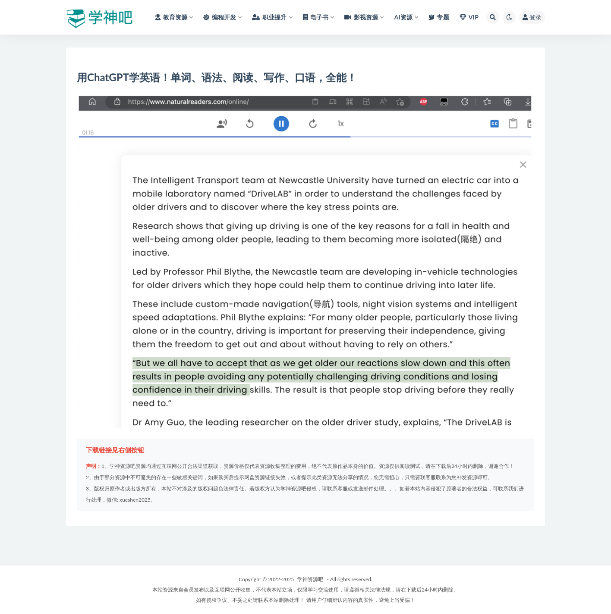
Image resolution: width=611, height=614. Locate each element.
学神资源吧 (310, 579)
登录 (532, 17)
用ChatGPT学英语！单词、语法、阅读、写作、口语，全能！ (217, 77)
